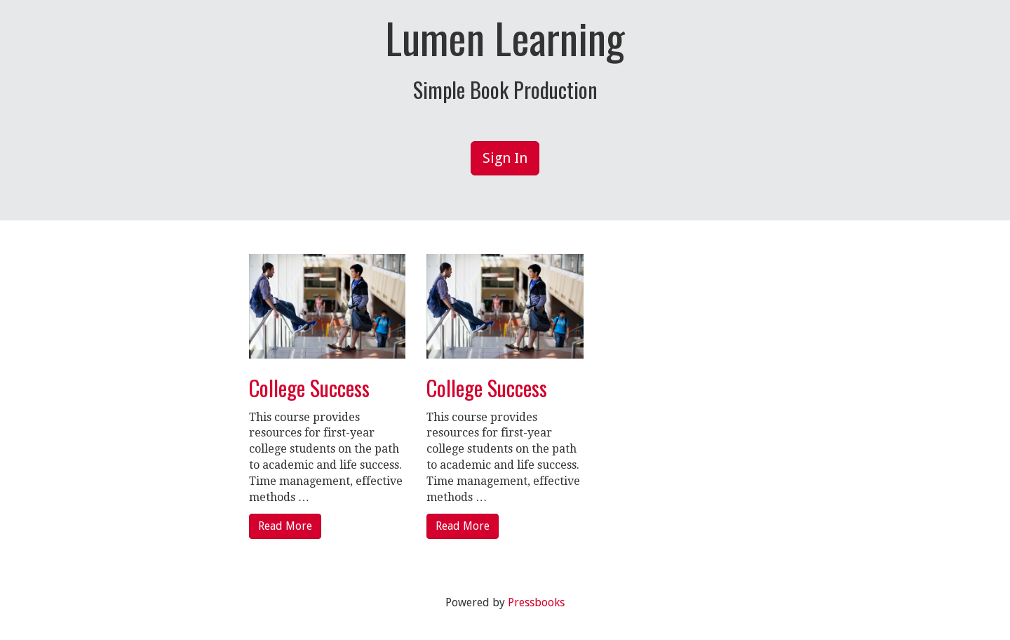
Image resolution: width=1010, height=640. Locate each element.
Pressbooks (536, 602)
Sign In (505, 157)
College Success (309, 388)
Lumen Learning (505, 37)
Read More (285, 526)
